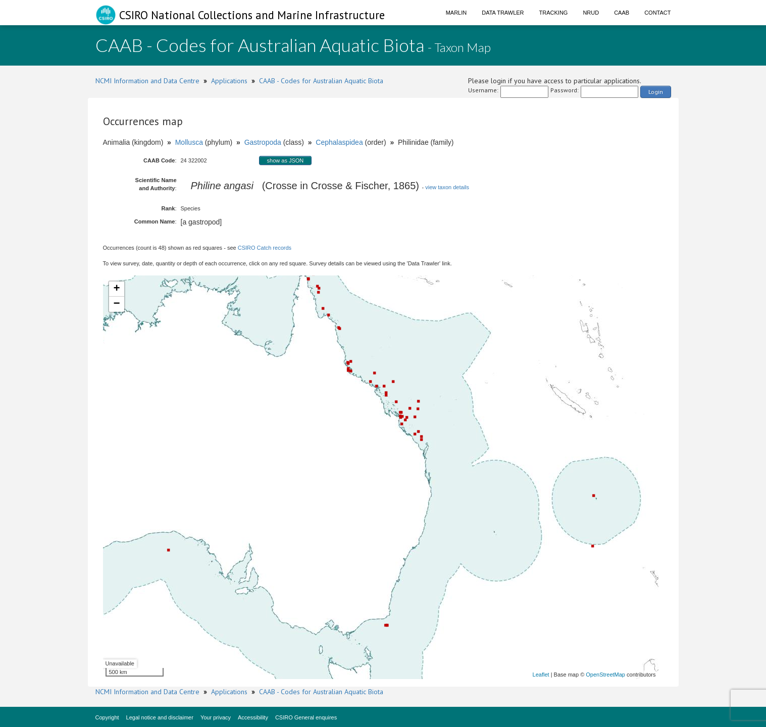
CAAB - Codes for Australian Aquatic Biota (321, 80)
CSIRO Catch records (264, 248)
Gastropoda (262, 142)
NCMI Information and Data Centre (147, 80)
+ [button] (116, 289)
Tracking (553, 13)
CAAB (621, 13)
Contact (657, 13)
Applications (229, 80)
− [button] (116, 304)
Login (655, 91)
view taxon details (447, 187)
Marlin (456, 13)
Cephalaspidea (339, 142)
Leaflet (541, 675)
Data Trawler (503, 13)
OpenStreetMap (605, 675)
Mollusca (189, 142)
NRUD (591, 13)
